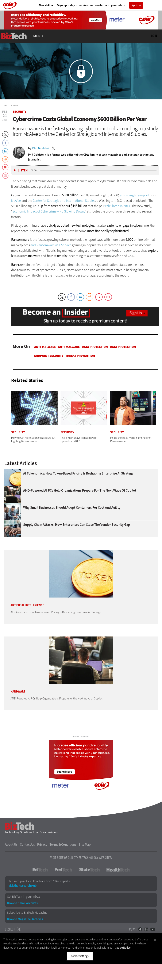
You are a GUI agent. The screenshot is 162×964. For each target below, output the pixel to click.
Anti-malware (45, 347)
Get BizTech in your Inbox (23, 896)
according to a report (134, 195)
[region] (81, 948)
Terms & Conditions (63, 844)
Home (5, 106)
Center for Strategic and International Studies (64, 200)
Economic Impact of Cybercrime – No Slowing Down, (48, 211)
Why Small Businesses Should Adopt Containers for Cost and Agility (71, 507)
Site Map (85, 844)
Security (15, 106)
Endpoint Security (48, 356)
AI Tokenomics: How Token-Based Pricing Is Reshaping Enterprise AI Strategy (78, 473)
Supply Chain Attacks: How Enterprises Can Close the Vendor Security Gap (76, 524)
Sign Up (135, 5)
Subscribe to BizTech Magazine (27, 912)
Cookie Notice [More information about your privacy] (122, 947)
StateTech (89, 870)
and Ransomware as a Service (50, 245)
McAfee (16, 200)
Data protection (95, 347)
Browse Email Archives (22, 903)
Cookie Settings (79, 956)
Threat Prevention (80, 356)
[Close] (155, 940)
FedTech (63, 870)
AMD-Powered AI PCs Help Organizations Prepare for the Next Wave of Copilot (79, 490)
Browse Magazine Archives (25, 919)
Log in (153, 36)
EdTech (40, 870)
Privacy (42, 844)
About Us (11, 844)
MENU (38, 36)
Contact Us (27, 844)
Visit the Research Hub (22, 885)
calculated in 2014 (117, 206)
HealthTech (118, 870)
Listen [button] (23, 170)
